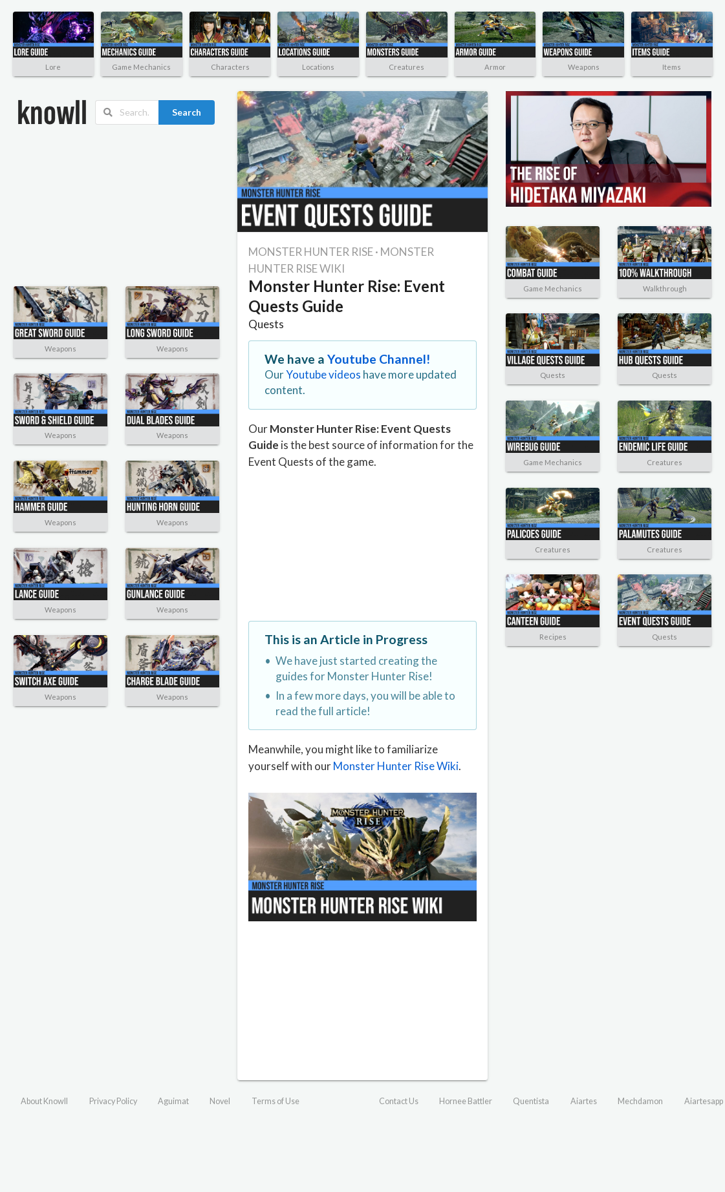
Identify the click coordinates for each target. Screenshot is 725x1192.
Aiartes (583, 1101)
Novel (220, 1101)
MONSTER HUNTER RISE (310, 251)
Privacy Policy (113, 1101)
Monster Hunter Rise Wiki (396, 766)
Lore (53, 67)
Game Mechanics (141, 67)
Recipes (553, 637)
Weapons (584, 67)
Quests (266, 324)
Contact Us (398, 1101)
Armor (495, 67)
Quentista (531, 1101)
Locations (318, 67)
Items (671, 67)
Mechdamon (640, 1101)
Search (186, 112)
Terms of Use (275, 1101)
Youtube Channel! (379, 358)
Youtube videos (323, 374)
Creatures (406, 67)
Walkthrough (665, 288)
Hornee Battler (465, 1101)
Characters (230, 67)
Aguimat (173, 1101)
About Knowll (44, 1101)
